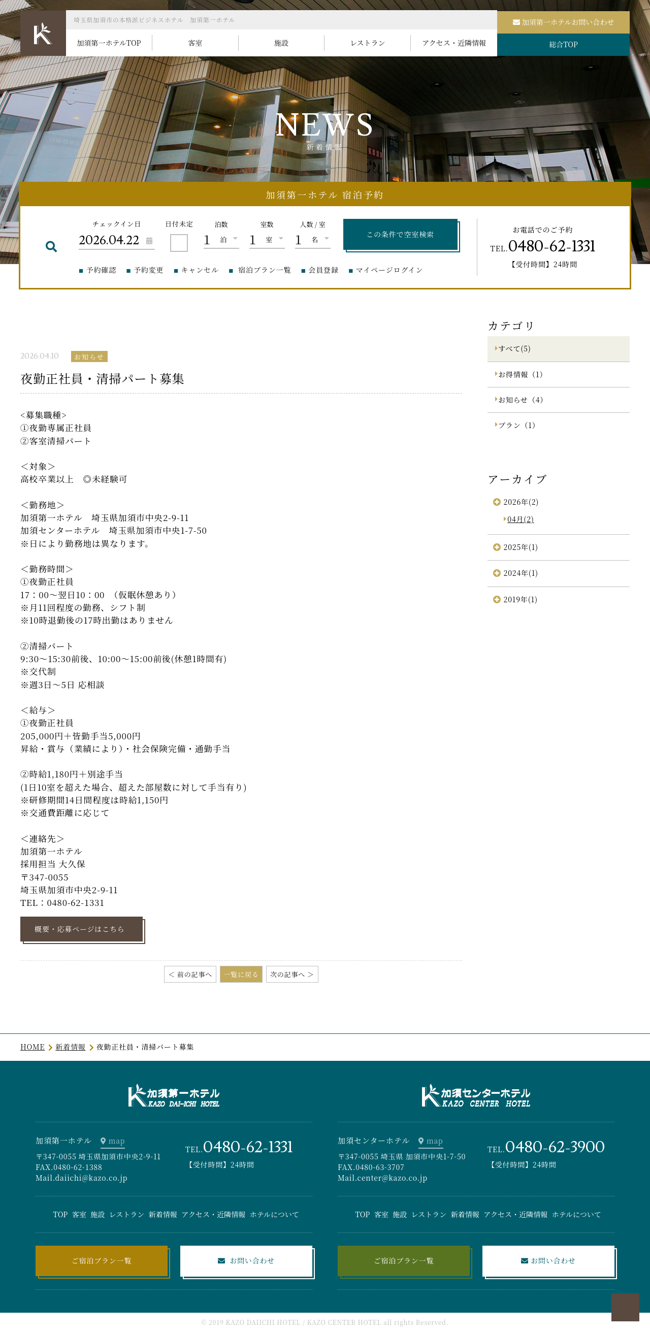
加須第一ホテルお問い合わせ (568, 22)
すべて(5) (514, 348)
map (117, 1140)
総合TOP (563, 44)
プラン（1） (518, 425)
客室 (79, 1214)
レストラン (127, 1214)
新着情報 (70, 1047)
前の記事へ (194, 974)
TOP (60, 1214)
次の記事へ (287, 974)
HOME (32, 1047)
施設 (97, 1214)
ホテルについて (274, 1214)
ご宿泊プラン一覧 (102, 1260)
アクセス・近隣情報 (213, 1214)
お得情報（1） (522, 374)
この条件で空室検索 (400, 234)
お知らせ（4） (522, 400)
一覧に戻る (240, 974)
